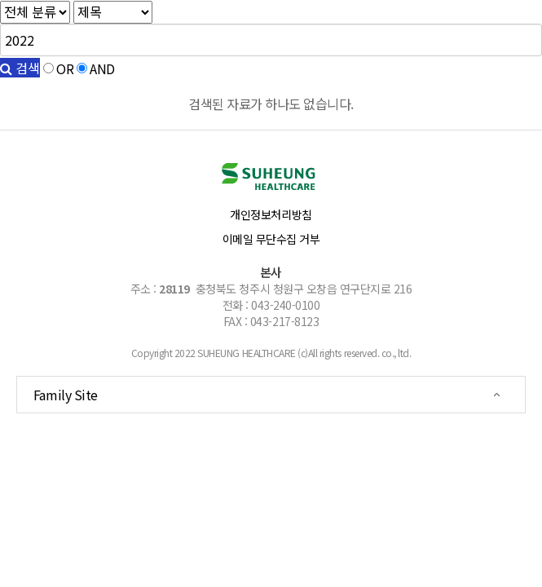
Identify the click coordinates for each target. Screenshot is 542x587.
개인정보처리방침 (270, 214)
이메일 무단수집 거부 (271, 239)
